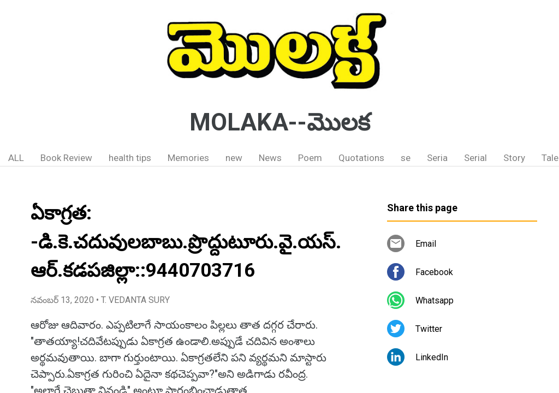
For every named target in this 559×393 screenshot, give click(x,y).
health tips (130, 157)
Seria (437, 157)
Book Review (66, 157)
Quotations (361, 157)
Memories (188, 157)
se (406, 157)
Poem (310, 157)
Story (514, 157)
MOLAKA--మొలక (279, 122)
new (233, 157)
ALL (16, 157)
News (270, 157)
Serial (475, 157)
